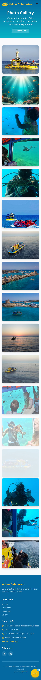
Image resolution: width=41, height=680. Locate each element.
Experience (6, 608)
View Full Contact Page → (11, 642)
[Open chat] (35, 674)
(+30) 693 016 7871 (26, 634)
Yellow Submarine (17, 4)
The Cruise (6, 611)
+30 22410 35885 (12, 630)
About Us (5, 604)
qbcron (24, 672)
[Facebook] (4, 653)
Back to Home (20, 31)
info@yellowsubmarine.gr (15, 637)
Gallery (5, 615)
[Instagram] (10, 653)
